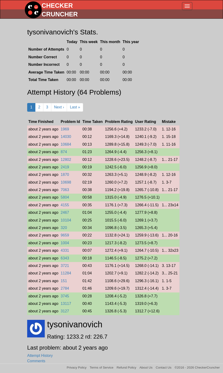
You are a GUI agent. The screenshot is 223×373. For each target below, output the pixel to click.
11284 (66, 273)
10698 (66, 182)
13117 (66, 304)
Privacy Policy (77, 367)
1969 (65, 129)
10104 (66, 220)
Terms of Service (101, 367)
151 (64, 281)
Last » (75, 107)
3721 (65, 266)
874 (64, 152)
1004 (65, 243)
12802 (66, 160)
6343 (65, 258)
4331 (65, 250)
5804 (65, 197)
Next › (59, 107)
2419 (65, 167)
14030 (66, 137)
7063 (65, 190)
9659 (65, 235)
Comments (36, 361)
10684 (66, 144)
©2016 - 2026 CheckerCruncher (197, 367)
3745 (65, 296)
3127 (65, 311)
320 (64, 228)
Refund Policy (126, 367)
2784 (65, 288)
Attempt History (40, 356)
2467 (65, 212)
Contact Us (163, 367)
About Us (145, 367)
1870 (65, 175)
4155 (65, 205)
